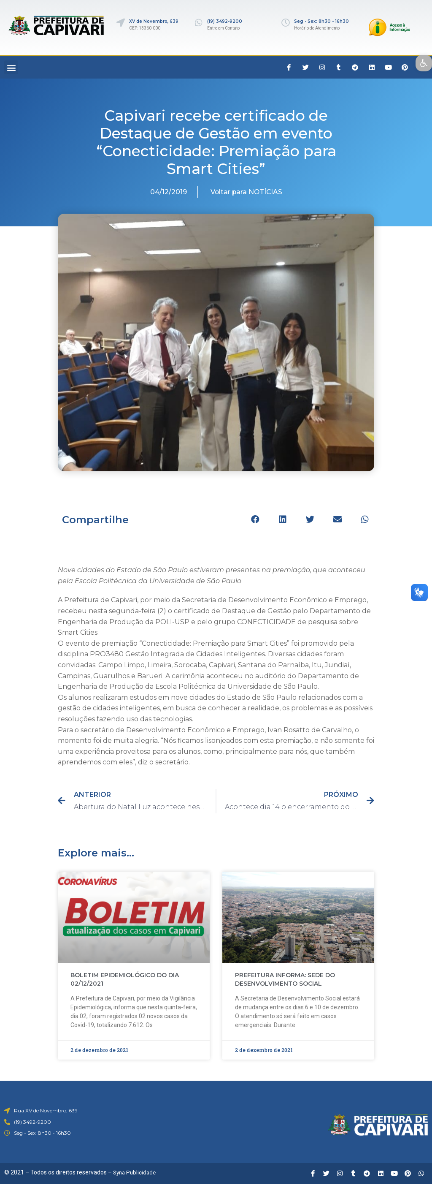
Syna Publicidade (136, 1172)
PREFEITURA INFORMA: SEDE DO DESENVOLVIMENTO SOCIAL (285, 979)
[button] (11, 67)
